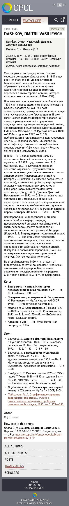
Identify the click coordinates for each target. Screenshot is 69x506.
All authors (14, 446)
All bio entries (16, 453)
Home (7, 29)
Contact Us (34, 485)
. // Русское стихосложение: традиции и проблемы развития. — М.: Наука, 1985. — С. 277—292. (36, 399)
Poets (9, 460)
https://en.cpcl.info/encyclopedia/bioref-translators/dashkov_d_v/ (33, 436)
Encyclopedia (35, 21)
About (34, 481)
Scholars (12, 473)
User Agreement (34, 488)
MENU (13, 20)
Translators (14, 466)
